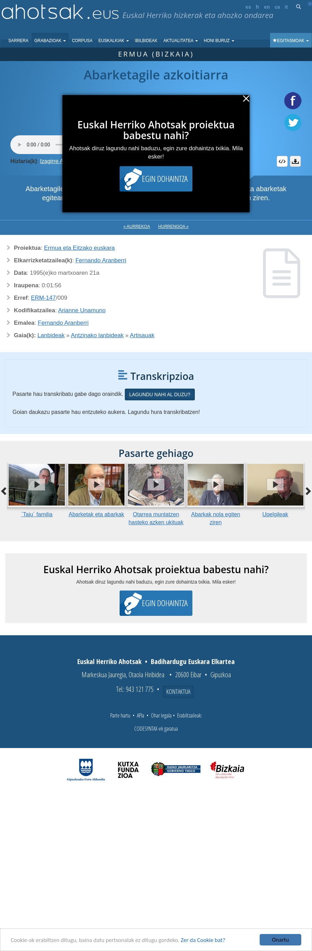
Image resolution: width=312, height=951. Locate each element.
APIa (140, 715)
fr (257, 7)
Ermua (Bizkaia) (156, 54)
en (267, 7)
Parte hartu (120, 715)
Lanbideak (50, 335)
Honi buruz (219, 40)
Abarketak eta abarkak (96, 514)
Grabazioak (50, 40)
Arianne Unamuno (82, 310)
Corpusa (82, 40)
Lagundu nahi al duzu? (159, 394)
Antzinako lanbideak (97, 335)
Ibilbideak (146, 40)
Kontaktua (178, 691)
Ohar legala (161, 715)
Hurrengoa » (173, 226)
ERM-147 (43, 298)
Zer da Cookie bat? (203, 940)
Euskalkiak (113, 40)
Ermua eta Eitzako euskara (79, 248)
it (286, 7)
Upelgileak (275, 514)
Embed (282, 161)
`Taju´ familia (37, 514)
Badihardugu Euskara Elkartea (193, 661)
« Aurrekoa (136, 226)
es (248, 7)
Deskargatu (295, 161)
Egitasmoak (291, 40)
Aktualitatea (180, 40)
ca (277, 7)
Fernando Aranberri (101, 260)
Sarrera (18, 40)
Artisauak (142, 335)
